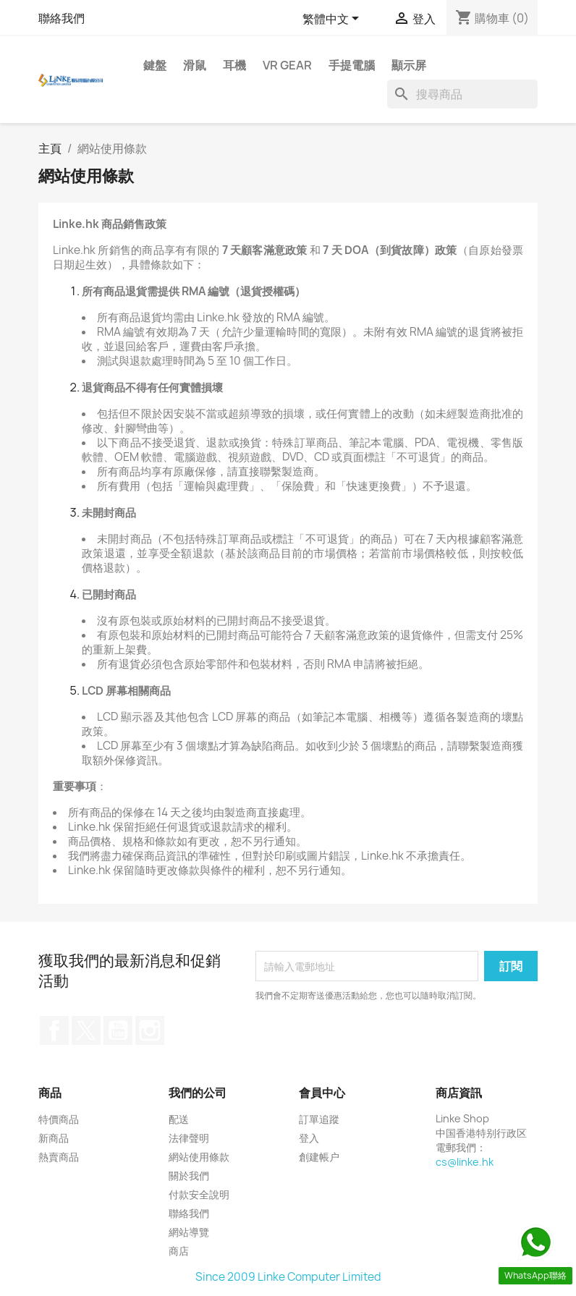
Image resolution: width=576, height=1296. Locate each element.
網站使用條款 (199, 1157)
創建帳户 (319, 1157)
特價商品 (58, 1119)
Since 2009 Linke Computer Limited (288, 1276)
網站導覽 (189, 1232)
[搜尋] (462, 94)
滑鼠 (194, 65)
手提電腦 (352, 65)
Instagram (149, 1030)
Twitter (86, 1030)
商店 (179, 1251)
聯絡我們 (61, 18)
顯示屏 (408, 65)
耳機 (234, 65)
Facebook (54, 1030)
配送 (179, 1119)
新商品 (53, 1138)
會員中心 (322, 1093)
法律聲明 (189, 1138)
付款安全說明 (199, 1194)
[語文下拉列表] (333, 19)
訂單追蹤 (319, 1119)
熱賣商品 (58, 1157)
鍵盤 (154, 65)
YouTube (117, 1030)
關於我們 (189, 1175)
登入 (309, 1138)
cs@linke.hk (465, 1162)
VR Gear (287, 65)
